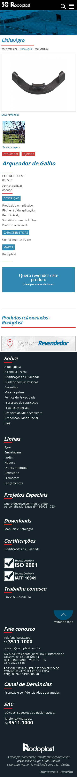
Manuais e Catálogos (19, 529)
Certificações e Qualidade (22, 377)
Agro (8, 447)
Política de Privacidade (20, 397)
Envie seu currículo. (18, 597)
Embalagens (13, 452)
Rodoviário (12, 473)
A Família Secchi (16, 372)
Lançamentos (14, 483)
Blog (7, 423)
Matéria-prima (14, 392)
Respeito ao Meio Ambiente (23, 413)
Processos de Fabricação (21, 402)
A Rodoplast (13, 367)
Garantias (11, 387)
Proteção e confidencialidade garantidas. (33, 692)
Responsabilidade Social (21, 418)
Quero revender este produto (38, 279)
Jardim (9, 457)
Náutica (10, 463)
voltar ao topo (63, 620)
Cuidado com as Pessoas (21, 382)
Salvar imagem (10, 114)
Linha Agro (26, 48)
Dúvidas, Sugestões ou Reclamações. (30, 713)
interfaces (67, 771)
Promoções (12, 478)
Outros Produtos (16, 468)
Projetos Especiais (17, 408)
